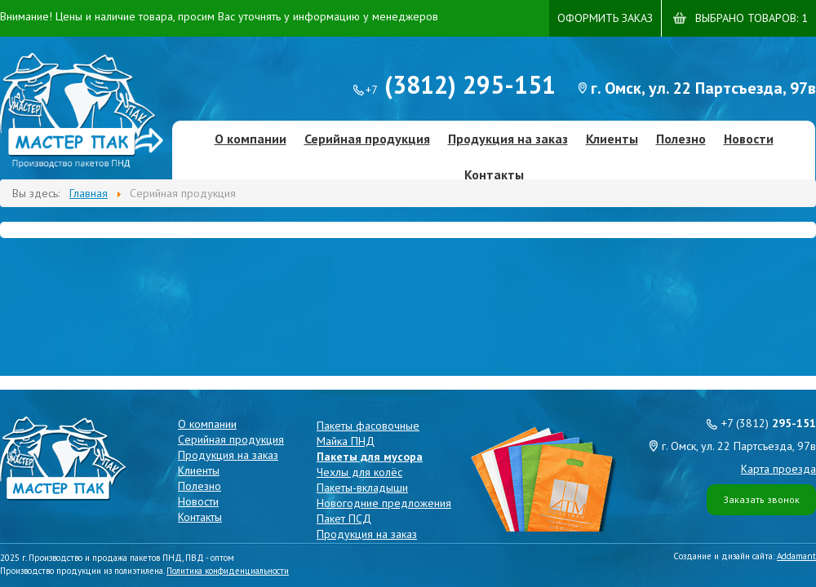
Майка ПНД (346, 441)
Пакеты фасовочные (368, 425)
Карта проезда (778, 468)
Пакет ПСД (344, 518)
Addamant (796, 556)
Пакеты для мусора (370, 456)
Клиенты (612, 138)
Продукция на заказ (508, 138)
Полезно (681, 138)
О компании (250, 138)
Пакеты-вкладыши (362, 487)
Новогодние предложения (384, 503)
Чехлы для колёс (359, 472)
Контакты (494, 174)
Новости (749, 138)
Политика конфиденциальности (227, 570)
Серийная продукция (367, 138)
